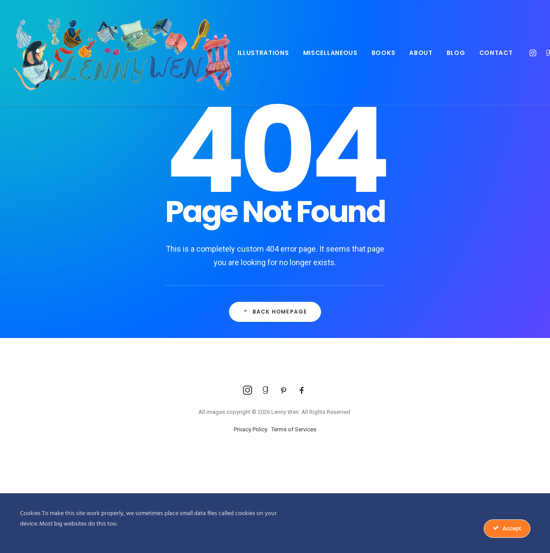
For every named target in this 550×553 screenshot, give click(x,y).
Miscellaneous (330, 52)
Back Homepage (275, 311)
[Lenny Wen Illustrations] (123, 52)
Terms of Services (293, 429)
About (421, 52)
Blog (456, 52)
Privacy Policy (250, 429)
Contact (496, 52)
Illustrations (263, 52)
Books (384, 52)
